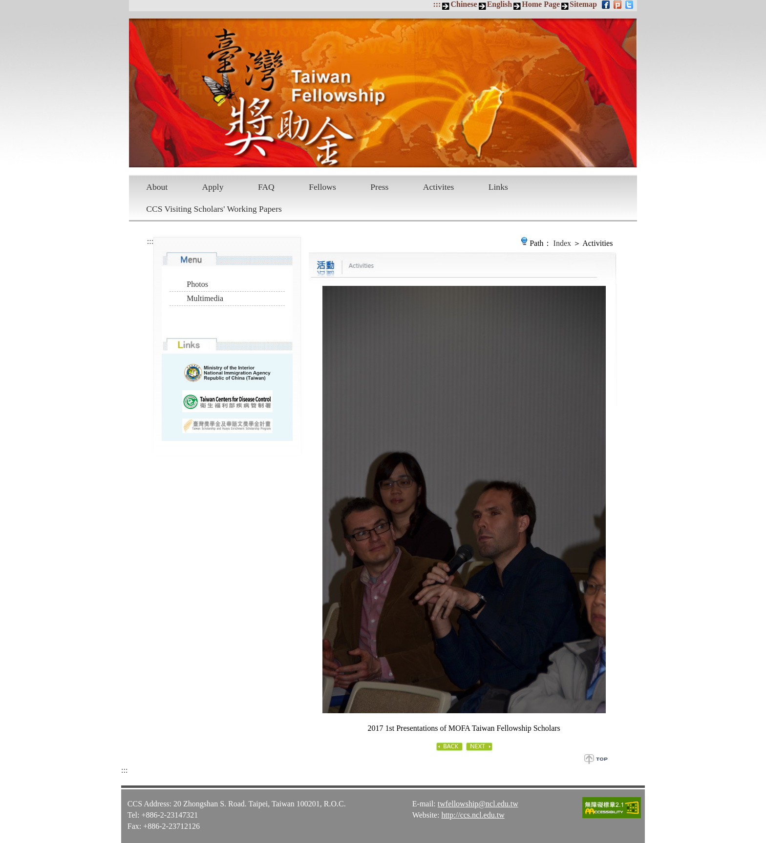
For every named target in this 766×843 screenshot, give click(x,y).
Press (379, 187)
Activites (438, 187)
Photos (197, 284)
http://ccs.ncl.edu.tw (472, 815)
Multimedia (205, 298)
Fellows (322, 187)
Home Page (541, 4)
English (499, 4)
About (157, 187)
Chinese (463, 4)
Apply (213, 187)
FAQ (266, 187)
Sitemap (583, 4)
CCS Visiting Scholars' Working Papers (214, 209)
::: (437, 4)
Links (498, 187)
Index (562, 243)
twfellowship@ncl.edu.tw (478, 804)
